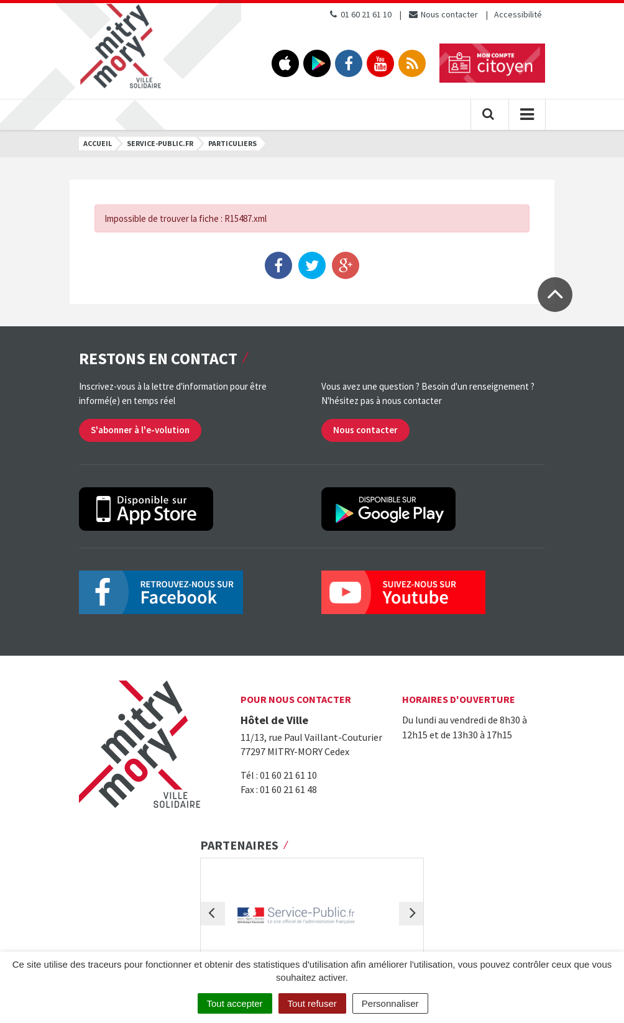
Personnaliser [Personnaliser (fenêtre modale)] (390, 1003)
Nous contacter (443, 14)
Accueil (97, 143)
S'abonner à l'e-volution (140, 430)
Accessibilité (518, 14)
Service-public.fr (160, 143)
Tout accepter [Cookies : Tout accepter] (235, 1003)
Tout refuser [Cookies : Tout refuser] (312, 1003)
